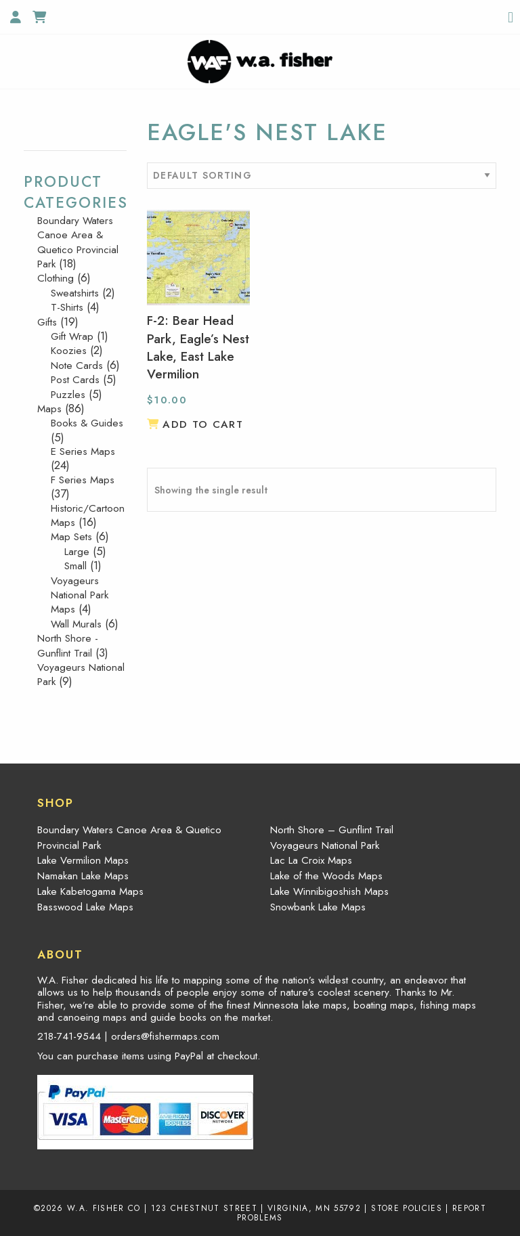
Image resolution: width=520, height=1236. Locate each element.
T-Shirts (67, 307)
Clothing (55, 278)
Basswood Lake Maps (85, 907)
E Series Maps (83, 451)
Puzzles (68, 394)
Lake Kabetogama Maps (90, 891)
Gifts (47, 322)
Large (76, 551)
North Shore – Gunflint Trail (331, 829)
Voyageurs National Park (81, 674)
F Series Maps (82, 479)
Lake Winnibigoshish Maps (329, 891)
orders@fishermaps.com (165, 1036)
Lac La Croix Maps (311, 860)
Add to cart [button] (202, 424)
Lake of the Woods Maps (326, 875)
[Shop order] (321, 175)
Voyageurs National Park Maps (79, 595)
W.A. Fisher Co (104, 1208)
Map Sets (71, 536)
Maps (49, 408)
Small (75, 565)
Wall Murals (76, 624)
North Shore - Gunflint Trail (67, 645)
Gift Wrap (72, 336)
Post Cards (75, 379)
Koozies (69, 350)
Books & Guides (87, 423)
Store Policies (406, 1208)
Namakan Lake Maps (83, 875)
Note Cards (77, 365)
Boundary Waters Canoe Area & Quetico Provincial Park (77, 242)
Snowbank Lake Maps (318, 907)
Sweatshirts (75, 293)
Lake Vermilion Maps (83, 860)
